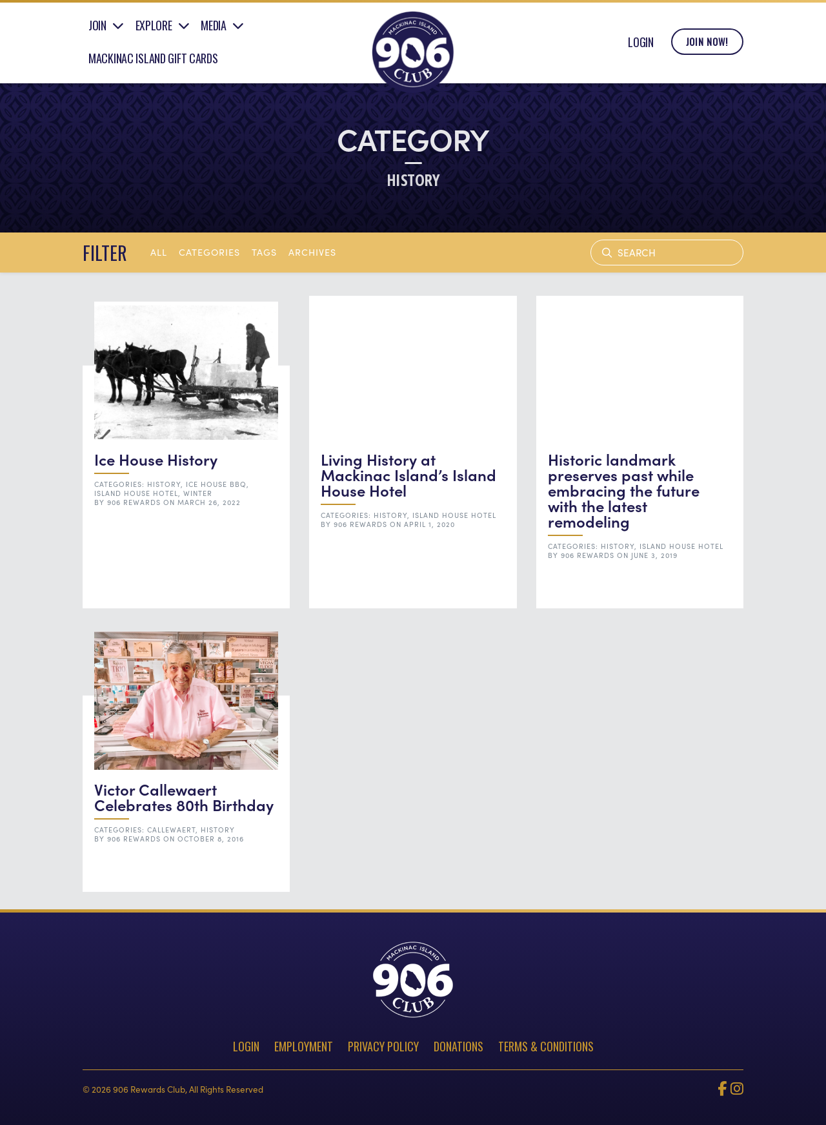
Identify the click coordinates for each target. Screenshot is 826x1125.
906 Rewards (134, 502)
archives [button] (312, 251)
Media (214, 27)
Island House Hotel (136, 493)
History (164, 484)
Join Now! (707, 44)
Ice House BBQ (216, 484)
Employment (303, 1046)
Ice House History (155, 459)
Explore (154, 27)
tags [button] (264, 251)
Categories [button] (209, 251)
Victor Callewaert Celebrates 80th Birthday (184, 796)
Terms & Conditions (546, 1046)
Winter (197, 493)
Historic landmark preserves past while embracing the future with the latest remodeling (624, 490)
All (158, 251)
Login (641, 44)
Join (97, 27)
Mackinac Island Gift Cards (153, 60)
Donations (458, 1046)
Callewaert (171, 829)
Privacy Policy (383, 1046)
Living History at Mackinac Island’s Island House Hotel (408, 474)
